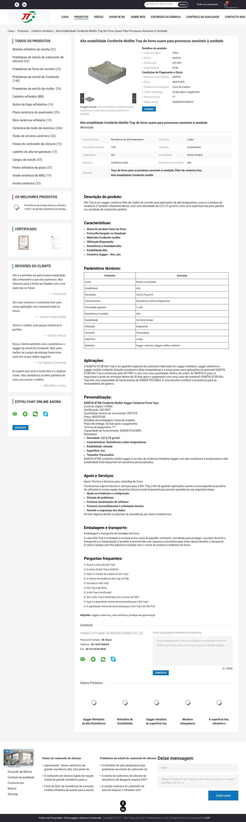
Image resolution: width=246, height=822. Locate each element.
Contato (149, 109)
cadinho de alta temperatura (31, 152)
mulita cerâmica (23, 183)
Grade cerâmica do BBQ (28, 175)
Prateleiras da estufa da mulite (33, 88)
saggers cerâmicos (101, 615)
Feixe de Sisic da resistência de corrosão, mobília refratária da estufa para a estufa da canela (69, 789)
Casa (65, 16)
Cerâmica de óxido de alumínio (33, 128)
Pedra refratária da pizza (29, 167)
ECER (207, 818)
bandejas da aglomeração (142, 615)
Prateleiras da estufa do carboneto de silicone (128, 758)
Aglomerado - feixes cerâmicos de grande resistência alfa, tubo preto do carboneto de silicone (66, 768)
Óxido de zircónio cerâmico (31, 136)
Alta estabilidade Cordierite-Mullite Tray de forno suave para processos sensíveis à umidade (107, 110)
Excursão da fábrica (165, 16)
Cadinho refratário (42, 31)
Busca (183, 4)
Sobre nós (138, 16)
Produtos (81, 16)
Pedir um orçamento (207, 4)
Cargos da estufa (24, 160)
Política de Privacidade (50, 818)
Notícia (12, 788)
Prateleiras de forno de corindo (33, 69)
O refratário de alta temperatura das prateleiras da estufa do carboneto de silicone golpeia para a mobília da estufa (126, 768)
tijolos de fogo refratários (29, 104)
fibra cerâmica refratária (28, 120)
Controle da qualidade (202, 16)
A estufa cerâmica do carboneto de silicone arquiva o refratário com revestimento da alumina (123, 789)
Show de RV (117, 16)
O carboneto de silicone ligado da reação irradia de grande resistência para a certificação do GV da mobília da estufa (69, 778)
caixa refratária (120, 615)
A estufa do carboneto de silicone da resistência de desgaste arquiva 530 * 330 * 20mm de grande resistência (124, 778)
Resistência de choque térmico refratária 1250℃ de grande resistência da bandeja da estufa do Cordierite (45, 209)
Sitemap (13, 794)
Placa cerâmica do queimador (32, 112)
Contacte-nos (235, 16)
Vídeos (98, 16)
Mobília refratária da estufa (30, 49)
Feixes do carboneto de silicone (34, 144)
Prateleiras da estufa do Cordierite (35, 77)
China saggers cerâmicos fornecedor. (83, 818)
